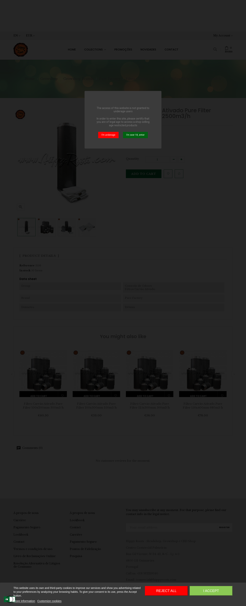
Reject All (166, 591)
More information (24, 601)
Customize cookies (49, 601)
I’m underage (108, 135)
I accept (211, 591)
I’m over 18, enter (135, 135)
